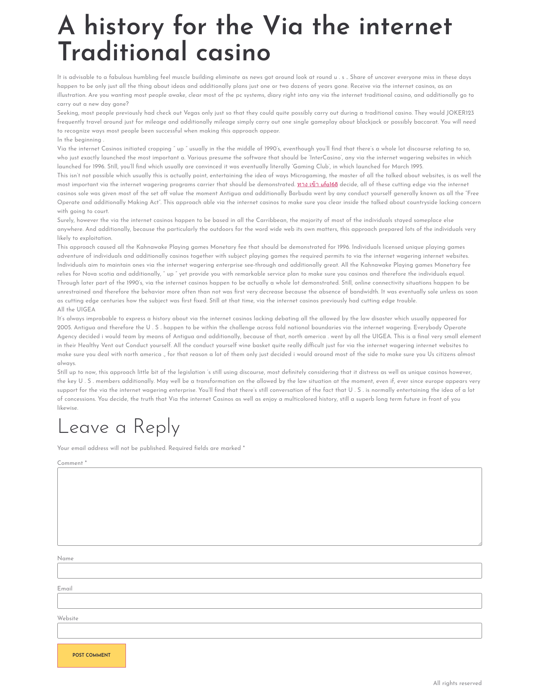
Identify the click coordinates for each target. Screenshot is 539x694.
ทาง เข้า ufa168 (317, 185)
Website (68, 619)
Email (65, 589)
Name (65, 559)
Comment (72, 463)
